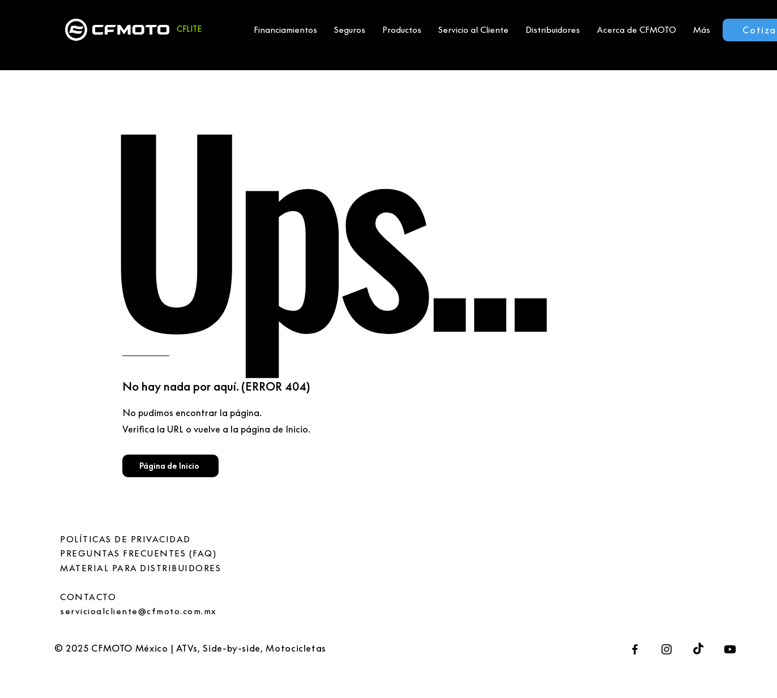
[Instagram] (666, 649)
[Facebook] (635, 649)
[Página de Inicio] (170, 466)
